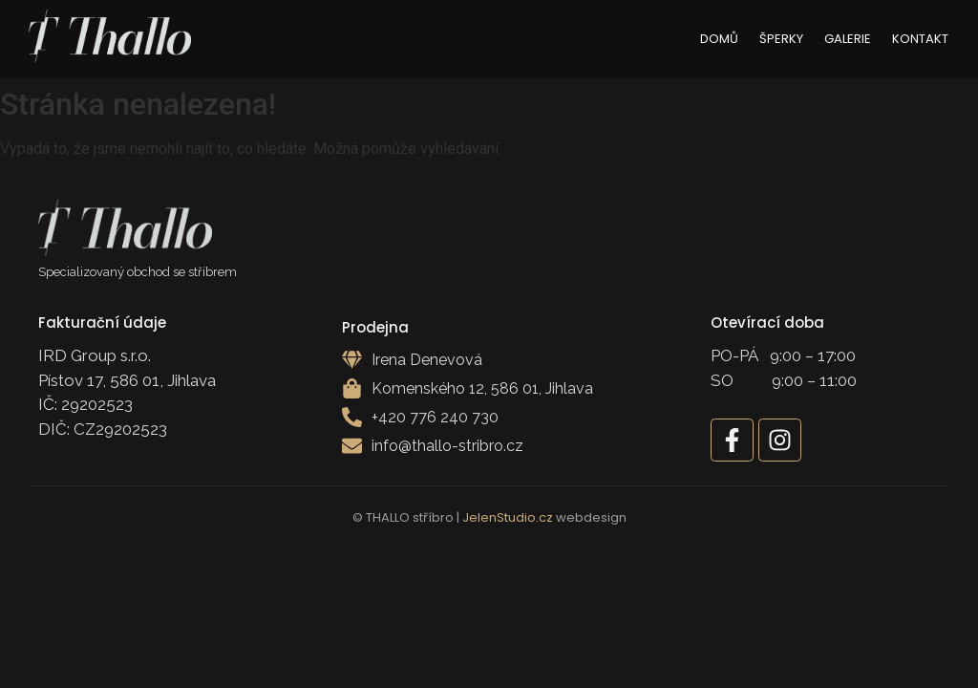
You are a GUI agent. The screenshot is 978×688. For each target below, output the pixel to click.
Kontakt (920, 39)
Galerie (847, 39)
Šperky (781, 39)
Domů (719, 39)
